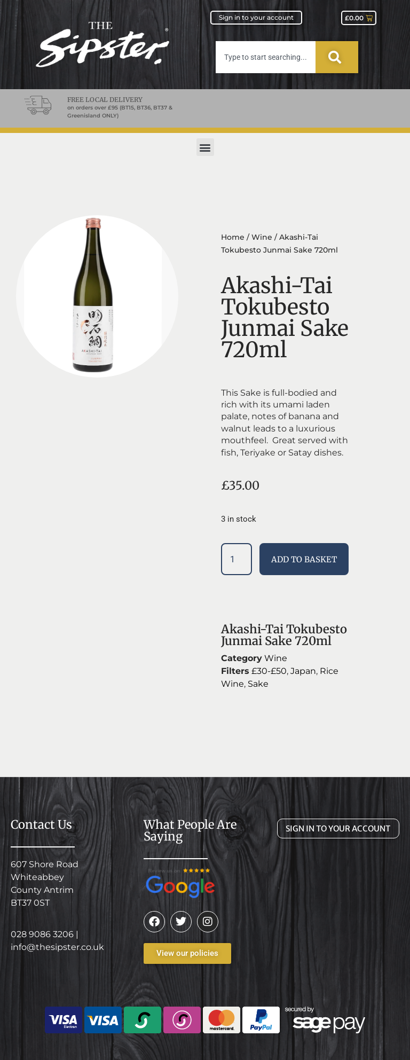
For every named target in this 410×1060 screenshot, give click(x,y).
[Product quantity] (236, 559)
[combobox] (266, 57)
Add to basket (304, 559)
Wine (261, 237)
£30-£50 (269, 671)
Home (233, 237)
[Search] (337, 57)
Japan (303, 671)
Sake (258, 684)
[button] (205, 147)
